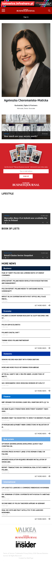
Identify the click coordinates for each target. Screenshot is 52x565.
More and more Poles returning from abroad (20, 367)
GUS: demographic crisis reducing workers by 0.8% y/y (23, 383)
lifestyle (8, 193)
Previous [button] (5, 5)
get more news (42, 305)
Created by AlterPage (26, 558)
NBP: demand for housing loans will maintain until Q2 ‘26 (25, 402)
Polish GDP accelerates (11, 325)
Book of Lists (10, 228)
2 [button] (5, 222)
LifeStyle (6, 215)
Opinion (6, 133)
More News (9, 263)
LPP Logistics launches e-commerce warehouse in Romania (25, 488)
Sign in (26, 17)
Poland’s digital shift (11, 333)
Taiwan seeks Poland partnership (15, 340)
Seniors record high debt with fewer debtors (20, 359)
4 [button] (8, 222)
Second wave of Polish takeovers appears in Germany (23, 503)
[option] (26, 3)
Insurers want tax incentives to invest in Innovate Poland (26, 418)
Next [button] (46, 3)
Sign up (26, 176)
